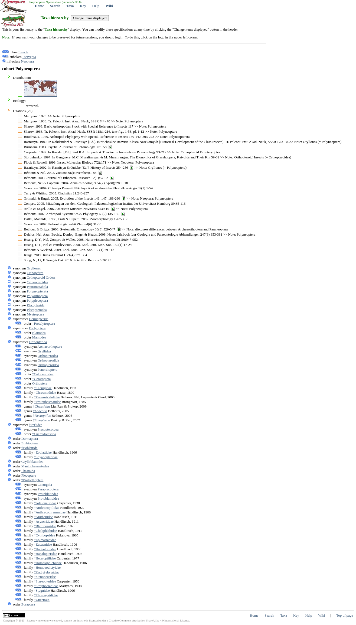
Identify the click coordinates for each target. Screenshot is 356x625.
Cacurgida (45, 485)
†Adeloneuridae (45, 503)
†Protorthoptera (32, 480)
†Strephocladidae (46, 586)
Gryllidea (44, 351)
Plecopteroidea (48, 429)
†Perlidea (35, 425)
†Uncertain (42, 600)
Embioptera (29, 443)
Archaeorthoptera (49, 346)
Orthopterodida (48, 360)
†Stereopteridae (45, 581)
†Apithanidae (43, 517)
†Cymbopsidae (44, 535)
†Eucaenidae (43, 544)
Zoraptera (28, 604)
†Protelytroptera (43, 323)
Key (83, 6)
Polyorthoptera (37, 296)
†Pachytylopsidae (46, 572)
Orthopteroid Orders (41, 277)
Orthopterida (38, 342)
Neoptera (27, 61)
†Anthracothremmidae (50, 512)
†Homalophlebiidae (48, 563)
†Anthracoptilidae (46, 508)
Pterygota (29, 57)
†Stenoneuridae (45, 577)
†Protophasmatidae (47, 402)
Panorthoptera (47, 369)
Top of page (344, 615)
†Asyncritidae (44, 521)
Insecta (23, 52)
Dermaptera (29, 439)
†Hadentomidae (45, 549)
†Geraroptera (41, 379)
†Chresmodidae (45, 392)
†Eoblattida (29, 448)
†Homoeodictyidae (47, 567)
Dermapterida (38, 319)
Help (95, 6)
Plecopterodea (37, 310)
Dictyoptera (37, 328)
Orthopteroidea (37, 282)
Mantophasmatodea (35, 466)
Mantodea (39, 337)
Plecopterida (35, 305)
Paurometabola (37, 287)
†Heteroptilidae (45, 558)
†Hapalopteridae (45, 554)
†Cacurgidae (42, 388)
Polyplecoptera (37, 300)
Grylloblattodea (32, 462)
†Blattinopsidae (45, 526)
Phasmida (28, 471)
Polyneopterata (37, 291)
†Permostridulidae (47, 397)
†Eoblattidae (43, 452)
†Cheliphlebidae (45, 531)
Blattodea (39, 333)
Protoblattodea (48, 494)
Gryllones (34, 268)
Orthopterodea (48, 356)
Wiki (109, 6)
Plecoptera (28, 475)
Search (55, 6)
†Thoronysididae (46, 595)
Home (39, 6)
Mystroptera (35, 314)
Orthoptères (35, 273)
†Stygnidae (42, 590)
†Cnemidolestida (44, 434)
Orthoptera (39, 383)
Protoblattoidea (48, 498)
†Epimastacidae (45, 540)
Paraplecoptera (48, 489)
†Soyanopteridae (45, 457)
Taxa (70, 6)
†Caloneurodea (43, 374)
